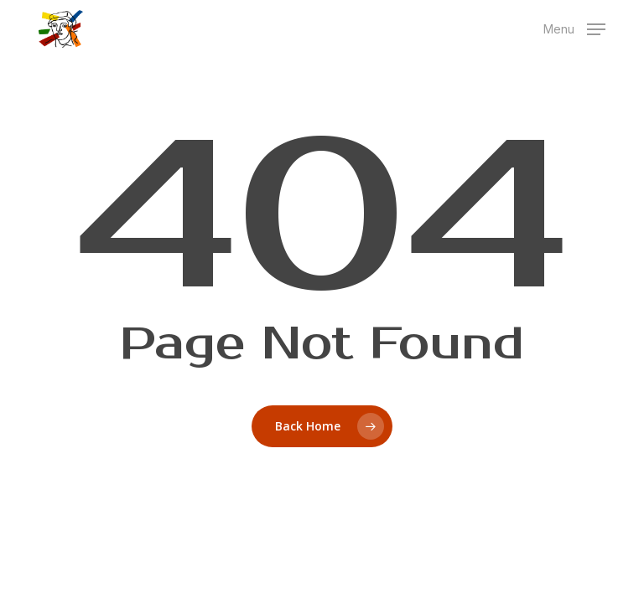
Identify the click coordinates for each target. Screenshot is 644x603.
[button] (574, 27)
